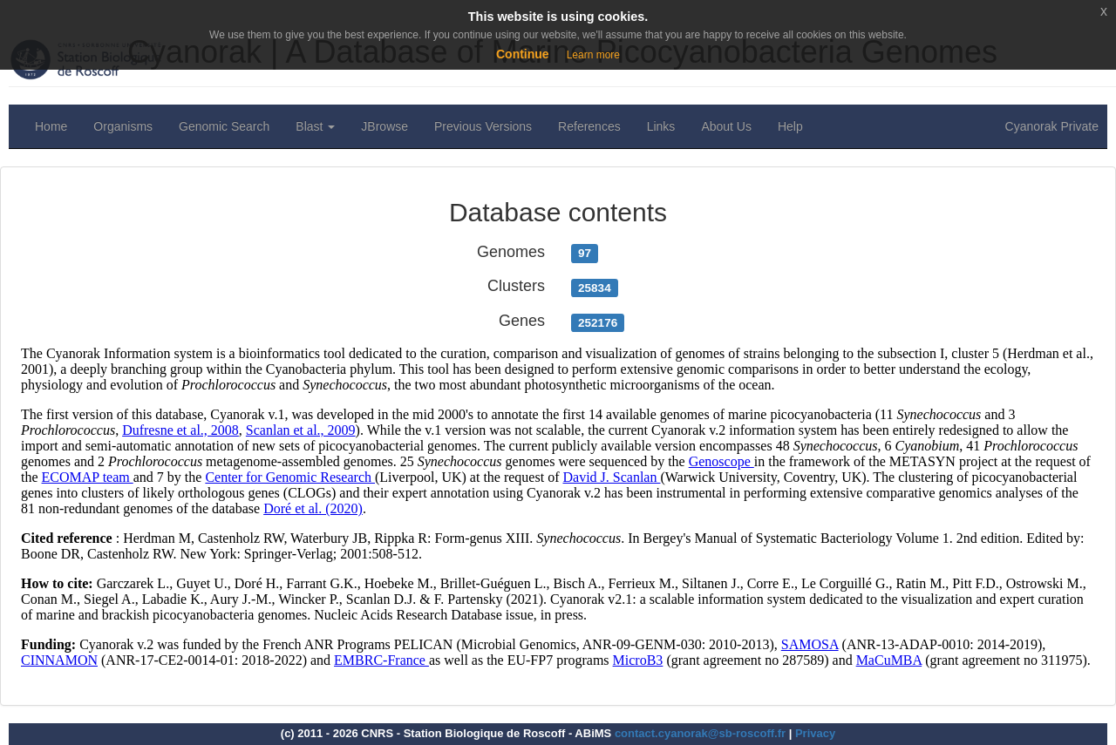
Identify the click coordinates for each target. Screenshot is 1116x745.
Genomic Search (224, 126)
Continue (522, 54)
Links (661, 126)
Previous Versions (483, 126)
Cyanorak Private (1052, 126)
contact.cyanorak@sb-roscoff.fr (700, 733)
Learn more (593, 55)
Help (790, 126)
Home (51, 126)
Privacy (815, 733)
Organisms (123, 126)
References (589, 126)
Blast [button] (315, 126)
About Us (726, 126)
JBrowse (384, 126)
